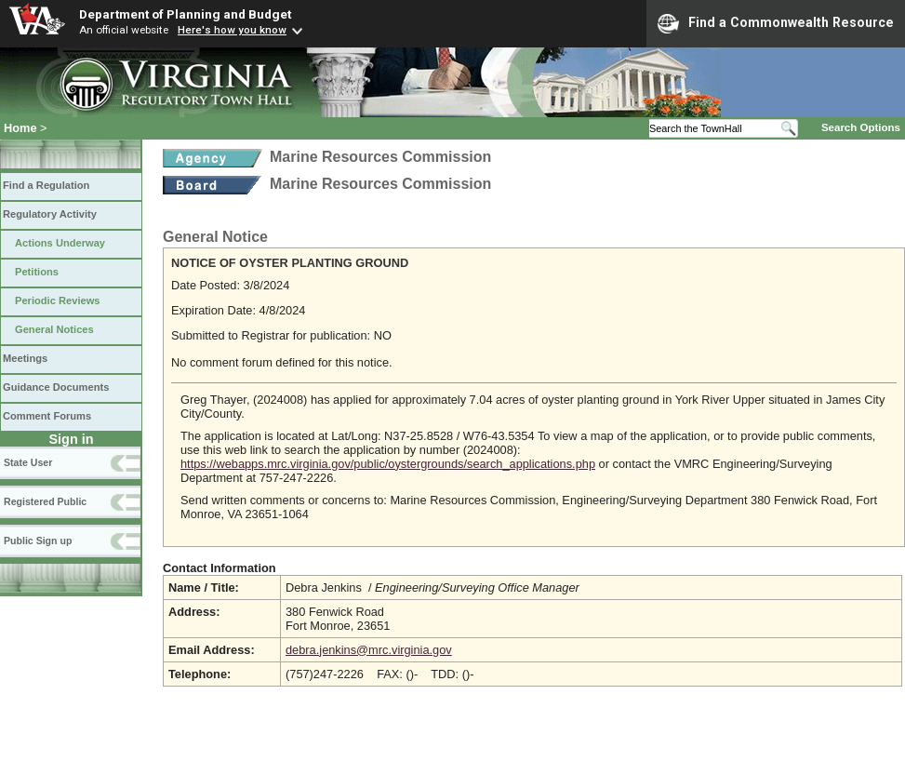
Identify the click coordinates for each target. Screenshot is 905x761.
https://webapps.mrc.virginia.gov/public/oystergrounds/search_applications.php (387, 464)
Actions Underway (60, 242)
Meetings (25, 358)
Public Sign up (38, 540)
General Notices (54, 329)
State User (28, 462)
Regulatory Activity (50, 214)
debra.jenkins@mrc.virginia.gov (369, 650)
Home (20, 128)
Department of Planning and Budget (185, 14)
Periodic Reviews (57, 300)
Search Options (860, 127)
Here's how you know (232, 29)
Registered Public (45, 501)
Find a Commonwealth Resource (776, 23)
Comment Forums (47, 415)
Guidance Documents (56, 387)
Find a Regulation (46, 185)
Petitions (37, 271)
